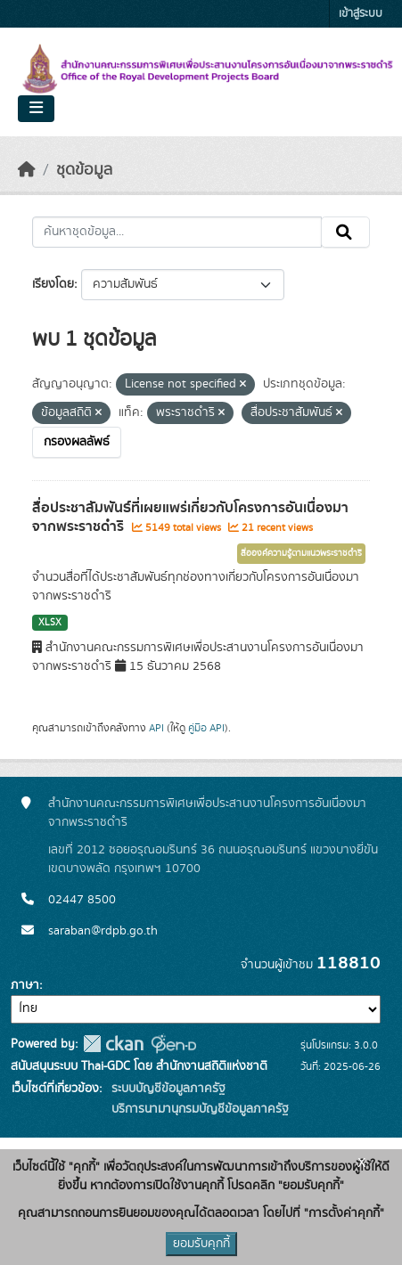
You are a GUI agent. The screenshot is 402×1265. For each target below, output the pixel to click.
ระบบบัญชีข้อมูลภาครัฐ (167, 1089)
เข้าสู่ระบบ (360, 13)
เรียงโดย (53, 284)
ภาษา (25, 985)
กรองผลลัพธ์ (77, 442)
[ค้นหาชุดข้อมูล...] (177, 232)
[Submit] (345, 232)
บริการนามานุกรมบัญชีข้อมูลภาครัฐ (198, 1109)
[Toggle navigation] (36, 108)
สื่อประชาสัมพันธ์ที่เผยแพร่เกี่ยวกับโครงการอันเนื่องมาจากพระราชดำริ (190, 517)
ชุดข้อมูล (84, 170)
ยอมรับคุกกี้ (201, 1244)
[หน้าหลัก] (27, 170)
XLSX (50, 623)
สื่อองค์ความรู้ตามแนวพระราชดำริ (301, 553)
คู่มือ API (206, 728)
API (156, 728)
